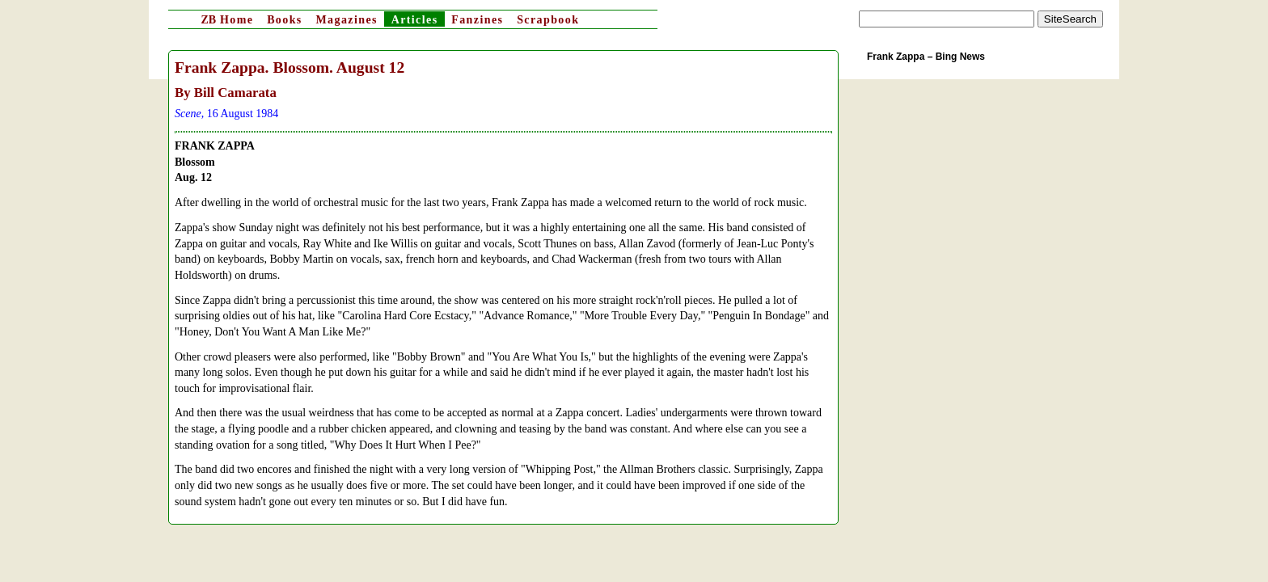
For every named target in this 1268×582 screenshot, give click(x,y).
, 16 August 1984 (226, 114)
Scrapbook (548, 20)
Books (284, 20)
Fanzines (477, 20)
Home (227, 20)
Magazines (346, 20)
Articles (414, 20)
